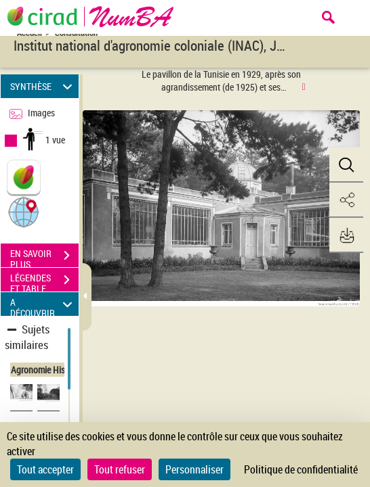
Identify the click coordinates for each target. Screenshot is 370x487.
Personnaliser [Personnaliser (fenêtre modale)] (194, 469)
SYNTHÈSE (43, 86)
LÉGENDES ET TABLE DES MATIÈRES (44, 281)
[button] (24, 211)
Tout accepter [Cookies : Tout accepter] (45, 469)
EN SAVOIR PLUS (44, 257)
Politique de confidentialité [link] (301, 469)
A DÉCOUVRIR (43, 304)
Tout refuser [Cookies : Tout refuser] (119, 469)
